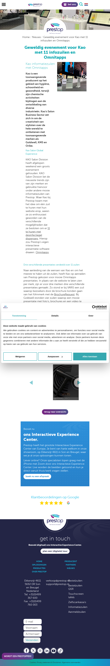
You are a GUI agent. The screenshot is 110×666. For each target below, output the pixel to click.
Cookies (33, 662)
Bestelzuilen (75, 580)
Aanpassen (55, 356)
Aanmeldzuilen (77, 611)
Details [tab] (55, 315)
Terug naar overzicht (55, 412)
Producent (71, 561)
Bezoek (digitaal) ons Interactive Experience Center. (55, 545)
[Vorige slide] (60, 77)
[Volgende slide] (83, 76)
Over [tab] (90, 315)
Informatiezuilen (77, 607)
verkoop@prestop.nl (57, 580)
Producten (39, 568)
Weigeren (20, 356)
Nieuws (37, 37)
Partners (71, 565)
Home (26, 37)
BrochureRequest (64, 294)
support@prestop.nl (57, 584)
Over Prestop (39, 571)
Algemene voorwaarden (71, 662)
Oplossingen (39, 565)
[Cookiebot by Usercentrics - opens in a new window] (94, 307)
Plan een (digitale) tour (55, 551)
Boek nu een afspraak (37, 476)
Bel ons (70, 4)
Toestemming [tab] (19, 315)
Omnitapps (42, 252)
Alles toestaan (89, 356)
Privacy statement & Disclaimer (49, 662)
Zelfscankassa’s (77, 602)
